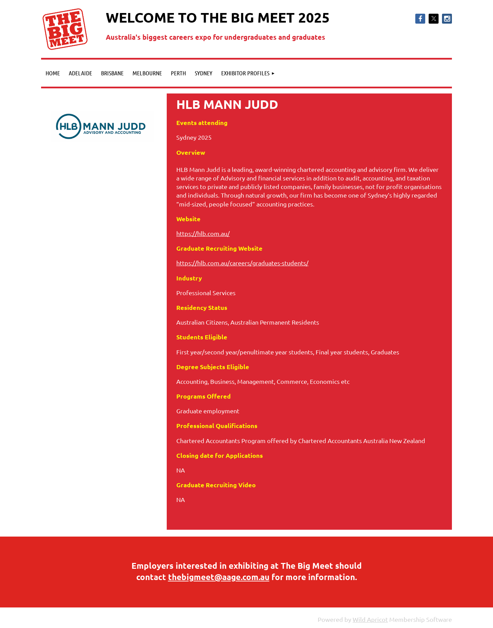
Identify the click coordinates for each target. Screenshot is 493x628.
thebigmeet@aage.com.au (218, 577)
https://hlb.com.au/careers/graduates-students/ (242, 262)
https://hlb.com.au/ (203, 233)
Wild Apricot (370, 619)
